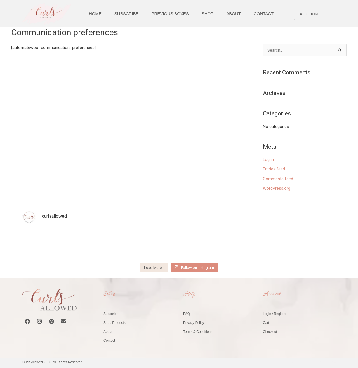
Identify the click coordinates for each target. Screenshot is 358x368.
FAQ (186, 313)
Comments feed (278, 178)
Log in (268, 159)
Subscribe (110, 313)
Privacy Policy (193, 322)
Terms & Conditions (197, 331)
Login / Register (274, 313)
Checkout (270, 331)
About (107, 331)
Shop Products (114, 322)
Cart (266, 322)
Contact (109, 340)
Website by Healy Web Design (313, 361)
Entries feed (274, 169)
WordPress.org (276, 187)
